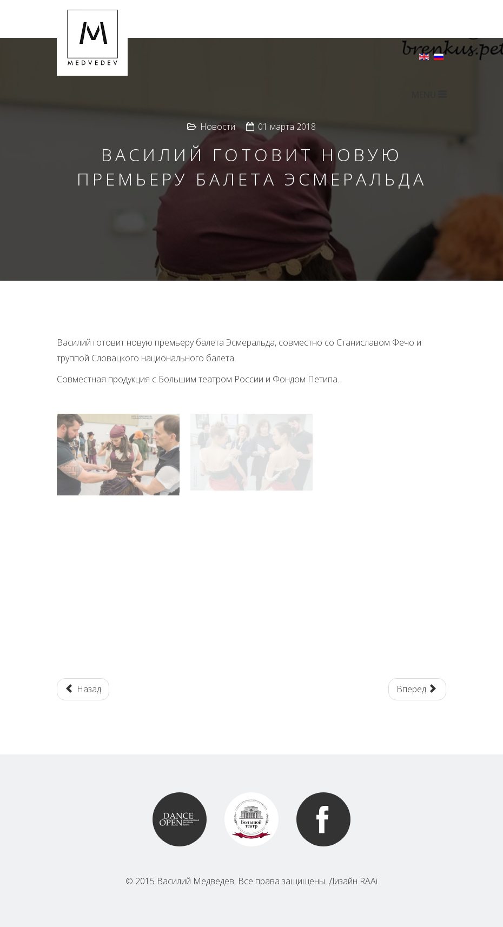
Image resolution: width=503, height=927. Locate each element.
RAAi (369, 881)
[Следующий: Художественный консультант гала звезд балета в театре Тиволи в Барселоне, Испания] (417, 689)
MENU (429, 95)
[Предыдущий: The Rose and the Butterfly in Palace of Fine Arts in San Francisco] (83, 689)
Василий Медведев (195, 881)
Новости (217, 127)
